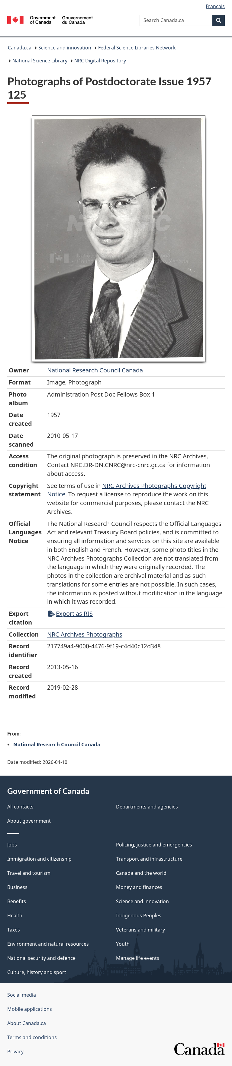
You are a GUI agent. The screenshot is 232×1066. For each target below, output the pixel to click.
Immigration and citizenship (39, 859)
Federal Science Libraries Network (137, 47)
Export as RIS (70, 613)
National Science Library (39, 60)
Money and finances (139, 887)
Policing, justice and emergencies (154, 844)
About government (29, 821)
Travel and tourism (28, 873)
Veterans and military (140, 929)
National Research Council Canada (95, 370)
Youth (123, 944)
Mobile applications (29, 1009)
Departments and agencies (147, 806)
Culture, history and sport (36, 972)
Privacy (15, 1051)
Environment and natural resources (48, 944)
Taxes (13, 929)
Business (17, 887)
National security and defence (41, 958)
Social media (21, 995)
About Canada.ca (26, 1023)
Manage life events (137, 958)
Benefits (16, 901)
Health (14, 915)
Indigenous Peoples (138, 915)
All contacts (20, 806)
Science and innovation (64, 47)
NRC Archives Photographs (84, 634)
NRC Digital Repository (100, 60)
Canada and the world (141, 873)
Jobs (12, 844)
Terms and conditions (32, 1037)
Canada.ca (19, 47)
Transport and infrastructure (149, 859)
